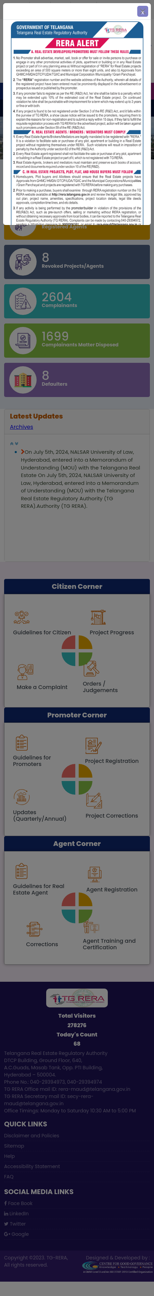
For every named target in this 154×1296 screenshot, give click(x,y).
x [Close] (142, 12)
